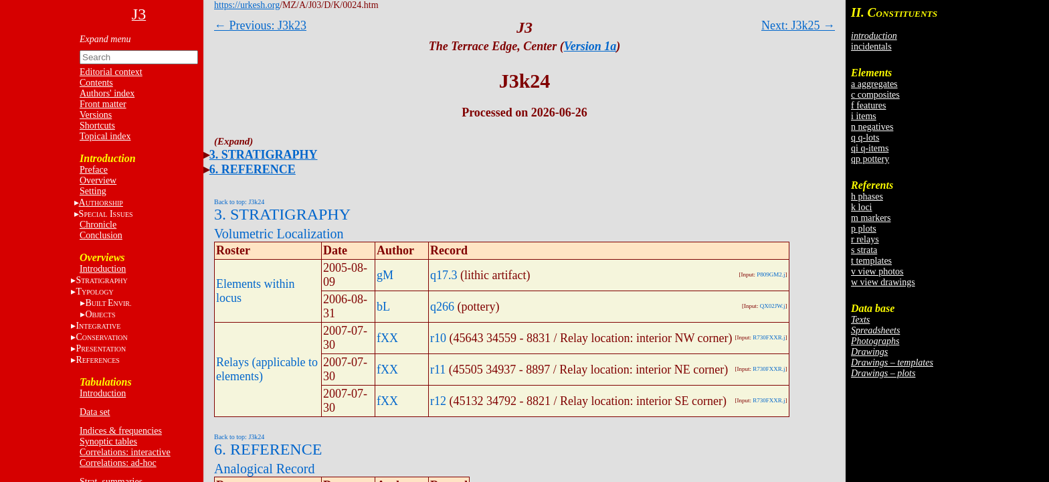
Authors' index (107, 93)
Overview (98, 180)
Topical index (105, 136)
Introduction (103, 269)
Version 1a (590, 46)
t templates (871, 261)
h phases (867, 196)
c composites (875, 95)
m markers (870, 218)
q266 (442, 306)
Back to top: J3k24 (239, 202)
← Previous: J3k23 (260, 25)
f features (868, 105)
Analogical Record (264, 468)
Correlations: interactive (125, 452)
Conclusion (101, 235)
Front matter (103, 104)
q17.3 (444, 275)
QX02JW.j (772, 306)
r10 (438, 338)
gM (385, 275)
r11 (438, 369)
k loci (861, 207)
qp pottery (870, 159)
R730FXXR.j (769, 337)
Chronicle (98, 225)
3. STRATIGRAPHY (263, 154)
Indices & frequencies (121, 431)
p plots (863, 229)
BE (108, 303)
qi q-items (869, 148)
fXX (387, 338)
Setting (93, 191)
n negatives (872, 127)
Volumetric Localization (278, 233)
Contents (96, 83)
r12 (438, 401)
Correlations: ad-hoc (118, 463)
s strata (864, 250)
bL (383, 306)
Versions (96, 115)
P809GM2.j (771, 274)
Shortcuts (97, 125)
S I (106, 214)
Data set (95, 412)
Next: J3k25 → (798, 25)
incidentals (871, 47)
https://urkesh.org (247, 5)
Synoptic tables (108, 441)
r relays (865, 239)
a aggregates (874, 84)
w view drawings (883, 282)
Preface (94, 170)
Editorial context (111, 72)
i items (863, 116)
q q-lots (865, 138)
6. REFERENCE (252, 169)
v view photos (877, 271)
